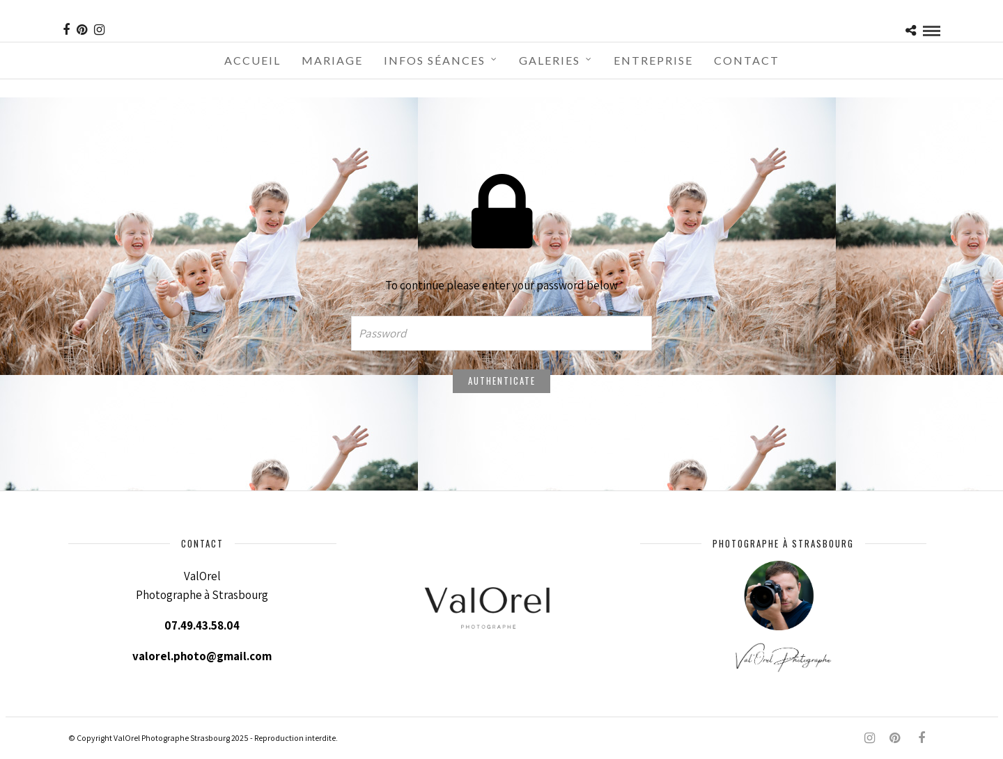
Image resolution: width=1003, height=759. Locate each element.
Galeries (549, 60)
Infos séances (434, 60)
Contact (746, 60)
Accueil (252, 60)
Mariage (332, 60)
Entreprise (653, 60)
